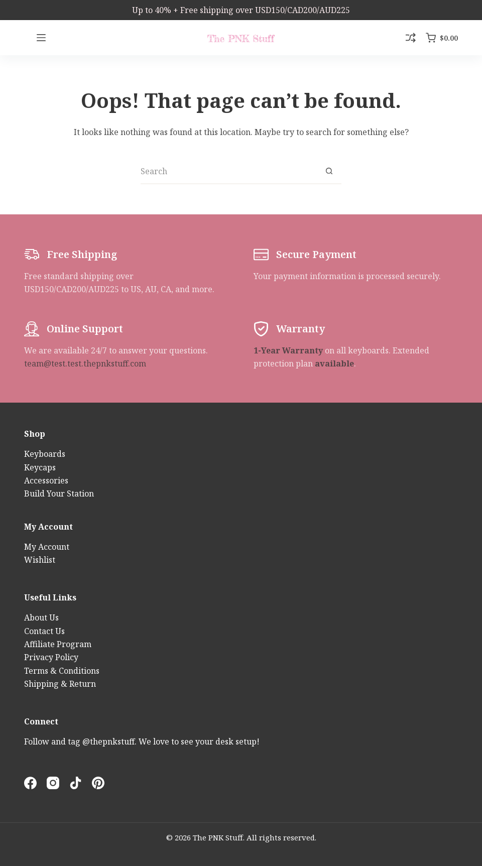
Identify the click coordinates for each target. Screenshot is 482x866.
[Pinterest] (98, 783)
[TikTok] (75, 783)
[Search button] (328, 171)
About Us (41, 617)
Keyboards (44, 453)
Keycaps (40, 467)
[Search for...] (228, 171)
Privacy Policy (51, 657)
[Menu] (41, 37)
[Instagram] (53, 783)
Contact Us (44, 631)
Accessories (46, 480)
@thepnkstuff (108, 741)
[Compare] (411, 38)
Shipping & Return (60, 683)
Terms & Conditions (61, 670)
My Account (46, 546)
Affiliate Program (57, 644)
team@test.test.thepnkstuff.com (85, 363)
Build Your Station (59, 493)
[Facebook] (30, 783)
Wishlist (39, 559)
